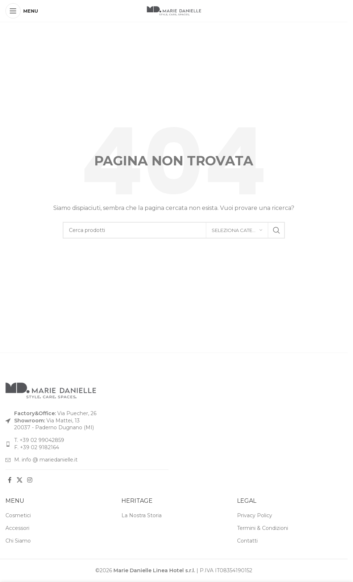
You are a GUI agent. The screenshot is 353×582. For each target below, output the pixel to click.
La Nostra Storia (141, 515)
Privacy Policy (254, 515)
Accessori (17, 528)
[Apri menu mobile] (22, 11)
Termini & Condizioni (262, 528)
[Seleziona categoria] (237, 230)
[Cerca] (174, 230)
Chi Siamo (18, 540)
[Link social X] (19, 480)
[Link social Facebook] (9, 480)
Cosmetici (18, 515)
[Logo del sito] (174, 10)
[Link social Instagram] (29, 480)
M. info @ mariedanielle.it (46, 459)
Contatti (247, 540)
